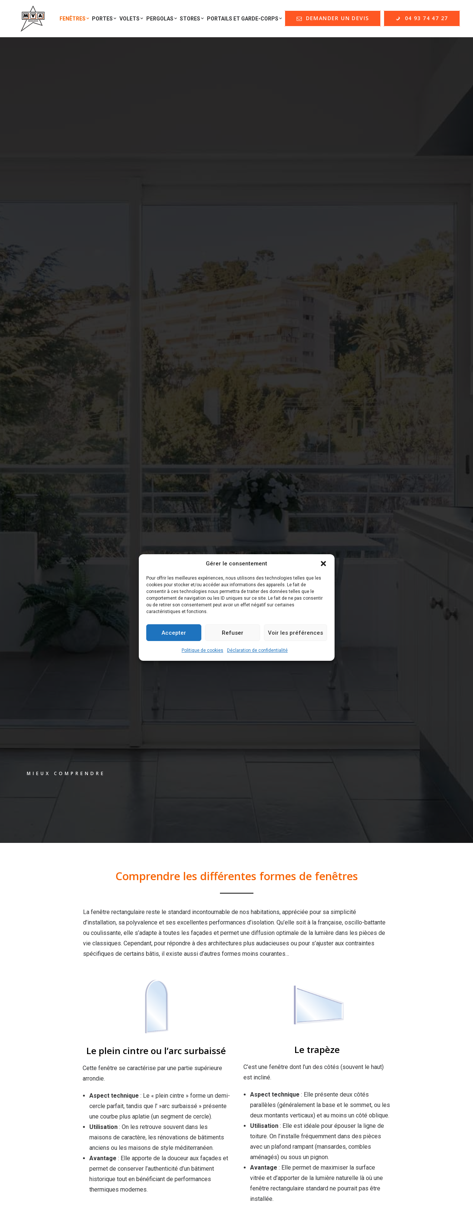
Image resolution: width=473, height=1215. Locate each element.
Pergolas (161, 20)
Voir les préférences (295, 632)
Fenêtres (74, 20)
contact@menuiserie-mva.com (401, 1078)
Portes (104, 20)
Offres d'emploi (56, 1024)
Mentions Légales (277, 975)
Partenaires (51, 1012)
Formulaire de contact (64, 1037)
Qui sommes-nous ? (62, 975)
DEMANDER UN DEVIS (287, 1007)
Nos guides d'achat (61, 1000)
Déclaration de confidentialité (257, 650)
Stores (192, 20)
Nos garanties (272, 988)
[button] (323, 563)
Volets (131, 20)
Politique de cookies (202, 650)
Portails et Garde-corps (244, 20)
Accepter (174, 632)
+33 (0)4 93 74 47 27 (401, 1154)
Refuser (232, 632)
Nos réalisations (57, 988)
